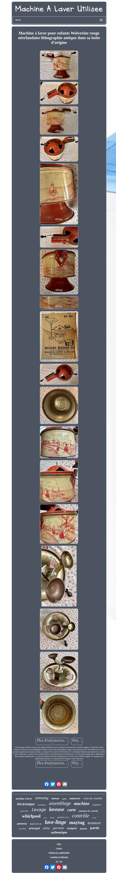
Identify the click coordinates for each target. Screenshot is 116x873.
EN (57, 861)
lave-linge (55, 822)
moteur (55, 798)
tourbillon (22, 829)
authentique (59, 832)
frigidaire (97, 804)
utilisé (94, 818)
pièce (45, 818)
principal (34, 828)
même (46, 828)
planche (83, 829)
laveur (52, 818)
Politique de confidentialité (59, 853)
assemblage (60, 803)
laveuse (56, 809)
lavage (38, 810)
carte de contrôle (92, 798)
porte (64, 799)
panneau (22, 823)
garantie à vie (63, 817)
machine (82, 803)
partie (94, 828)
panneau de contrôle (88, 811)
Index (59, 844)
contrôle (80, 815)
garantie (58, 828)
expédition (42, 805)
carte (71, 809)
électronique (26, 804)
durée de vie (36, 824)
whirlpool (31, 815)
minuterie (74, 798)
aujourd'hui (24, 811)
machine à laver (24, 798)
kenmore (94, 823)
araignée (72, 828)
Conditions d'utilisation (59, 857)
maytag (77, 822)
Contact (59, 848)
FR (61, 861)
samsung (41, 798)
